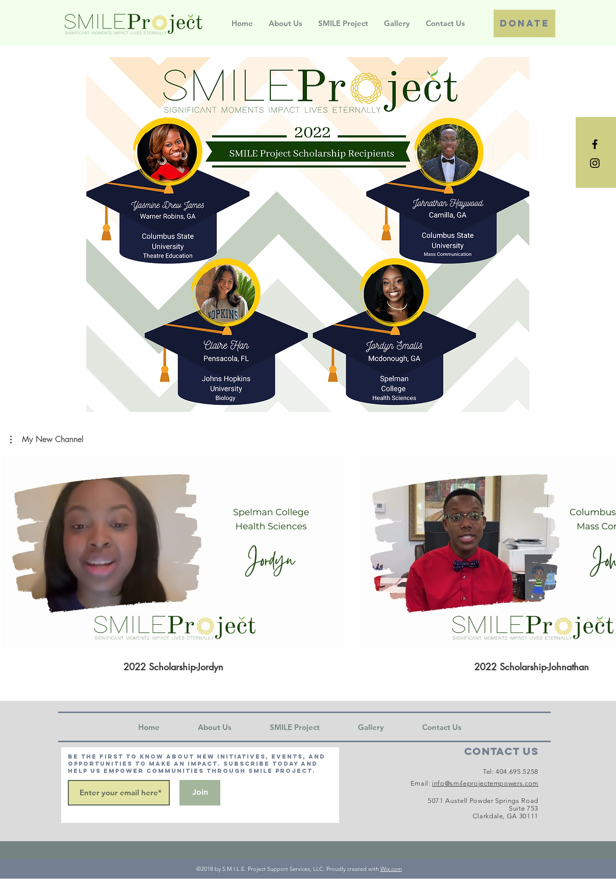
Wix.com (391, 868)
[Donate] (524, 23)
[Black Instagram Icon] (594, 163)
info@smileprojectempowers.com (485, 783)
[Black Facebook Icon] (594, 144)
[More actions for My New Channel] (47, 439)
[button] (47, 439)
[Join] (199, 792)
